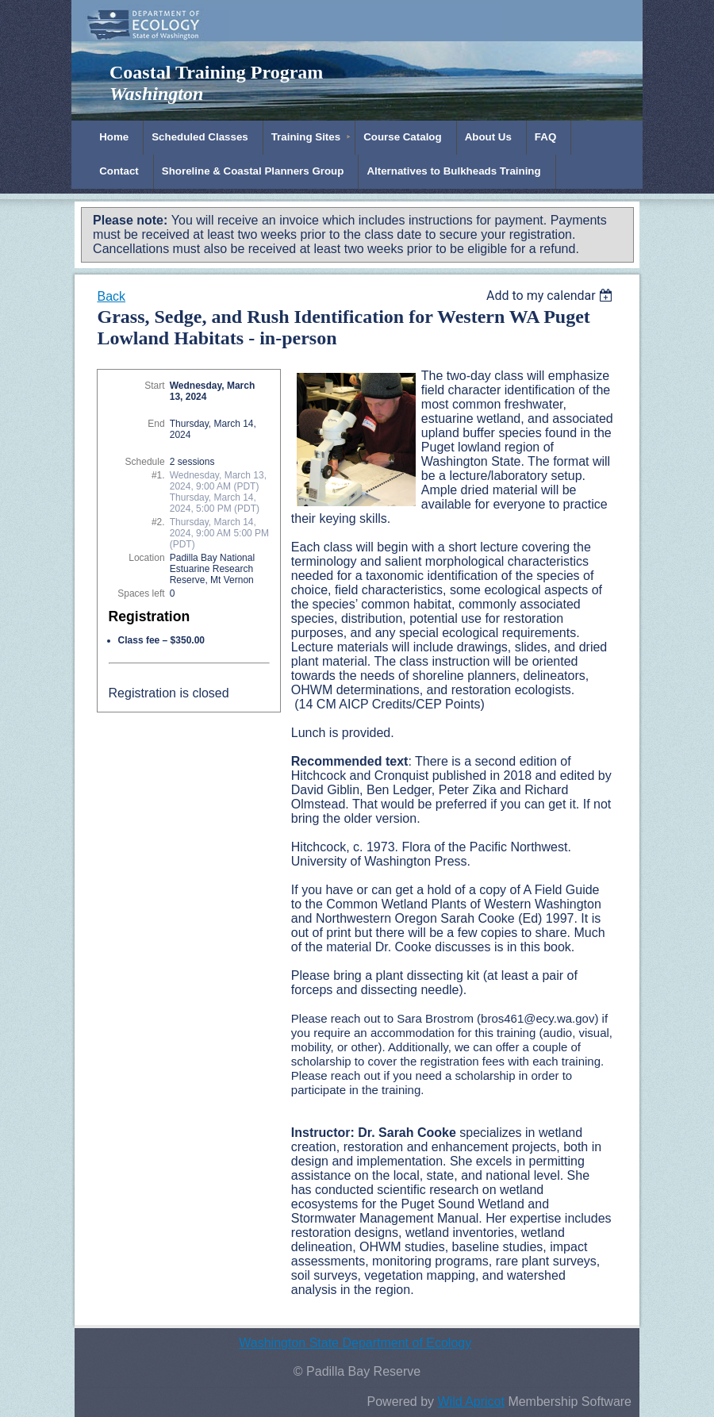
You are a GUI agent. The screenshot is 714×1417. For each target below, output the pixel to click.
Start (154, 385)
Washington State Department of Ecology (355, 1343)
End (156, 423)
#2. (158, 522)
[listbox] (551, 295)
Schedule (145, 461)
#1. (158, 475)
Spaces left (140, 593)
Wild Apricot (470, 1401)
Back (111, 296)
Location (146, 557)
